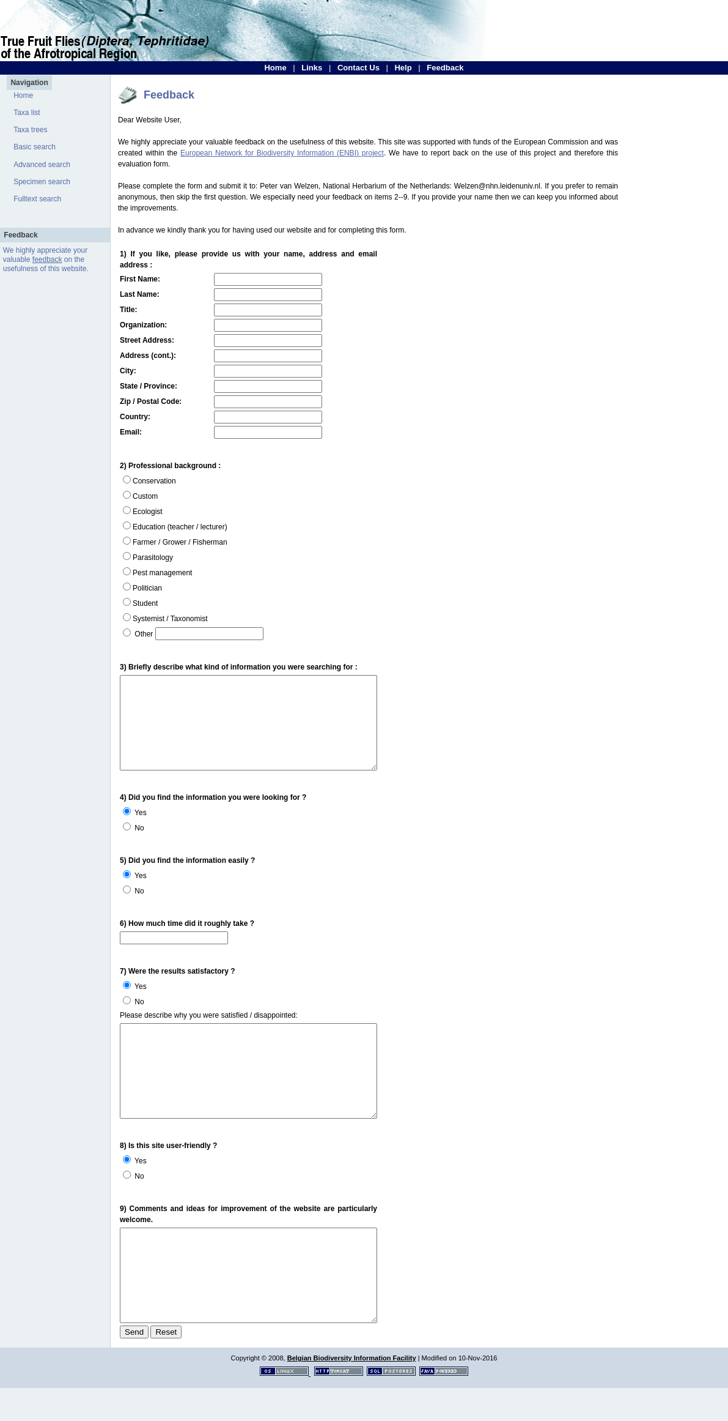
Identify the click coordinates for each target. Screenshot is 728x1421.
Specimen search (41, 181)
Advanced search (41, 164)
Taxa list (26, 112)
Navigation (29, 82)
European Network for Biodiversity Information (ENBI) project (282, 153)
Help (402, 67)
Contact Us (358, 67)
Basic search (34, 147)
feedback (47, 259)
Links (311, 67)
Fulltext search (37, 199)
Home (275, 67)
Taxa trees (30, 129)
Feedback (445, 67)
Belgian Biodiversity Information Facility (351, 1391)
